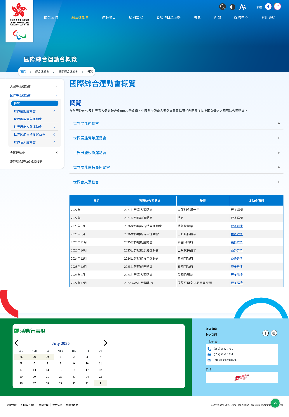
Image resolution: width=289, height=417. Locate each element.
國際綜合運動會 (21, 95)
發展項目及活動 (168, 17)
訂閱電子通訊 (28, 405)
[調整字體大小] (242, 7)
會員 (197, 17)
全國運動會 (18, 152)
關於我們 (51, 17)
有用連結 (269, 17)
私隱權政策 (72, 405)
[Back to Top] (275, 403)
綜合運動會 (80, 17)
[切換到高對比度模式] (232, 7)
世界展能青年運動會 (89, 137)
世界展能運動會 (86, 123)
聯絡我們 (211, 335)
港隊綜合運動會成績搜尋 (27, 161)
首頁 (23, 71)
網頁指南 (211, 329)
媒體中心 (241, 17)
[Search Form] (222, 6)
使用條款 (57, 405)
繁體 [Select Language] (259, 7)
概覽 (17, 103)
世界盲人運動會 (86, 182)
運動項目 (109, 17)
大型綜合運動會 (21, 86)
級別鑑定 (136, 17)
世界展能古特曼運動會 (91, 167)
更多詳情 (237, 226)
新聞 (217, 17)
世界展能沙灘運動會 (89, 152)
